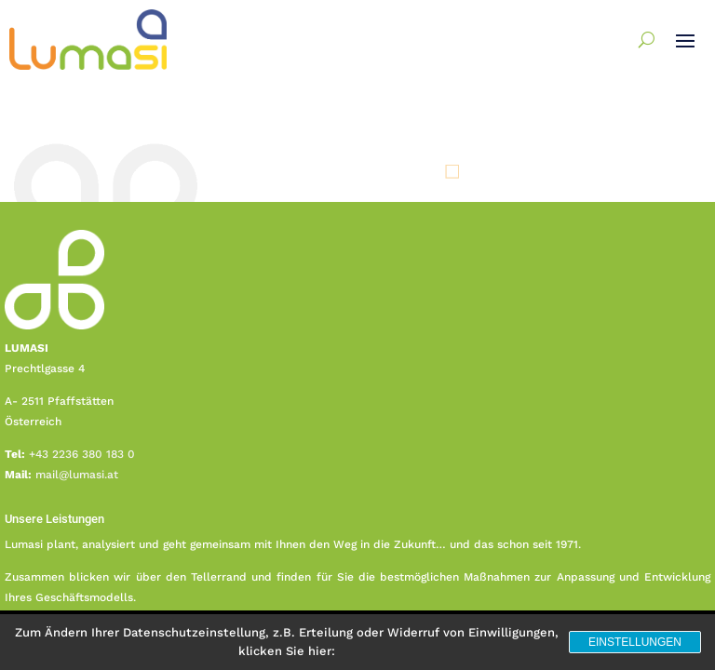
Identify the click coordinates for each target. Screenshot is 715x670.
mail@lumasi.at (76, 474)
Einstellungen (634, 642)
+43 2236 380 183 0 (82, 454)
